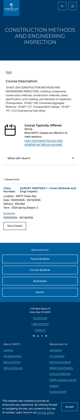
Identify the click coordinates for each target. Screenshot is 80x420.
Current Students (40, 270)
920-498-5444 (40, 318)
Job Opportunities (12, 356)
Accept (69, 406)
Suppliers (54, 385)
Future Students (40, 258)
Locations (8, 350)
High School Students (60, 362)
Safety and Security (13, 368)
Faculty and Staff (57, 391)
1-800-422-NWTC (40, 324)
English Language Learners (63, 379)
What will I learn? (18, 158)
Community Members (60, 373)
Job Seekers (55, 350)
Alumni (40, 292)
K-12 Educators (56, 356)
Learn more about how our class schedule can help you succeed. (43, 142)
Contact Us (40, 330)
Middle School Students (61, 368)
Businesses (40, 281)
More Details (14, 225)
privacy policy (46, 412)
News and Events (11, 362)
